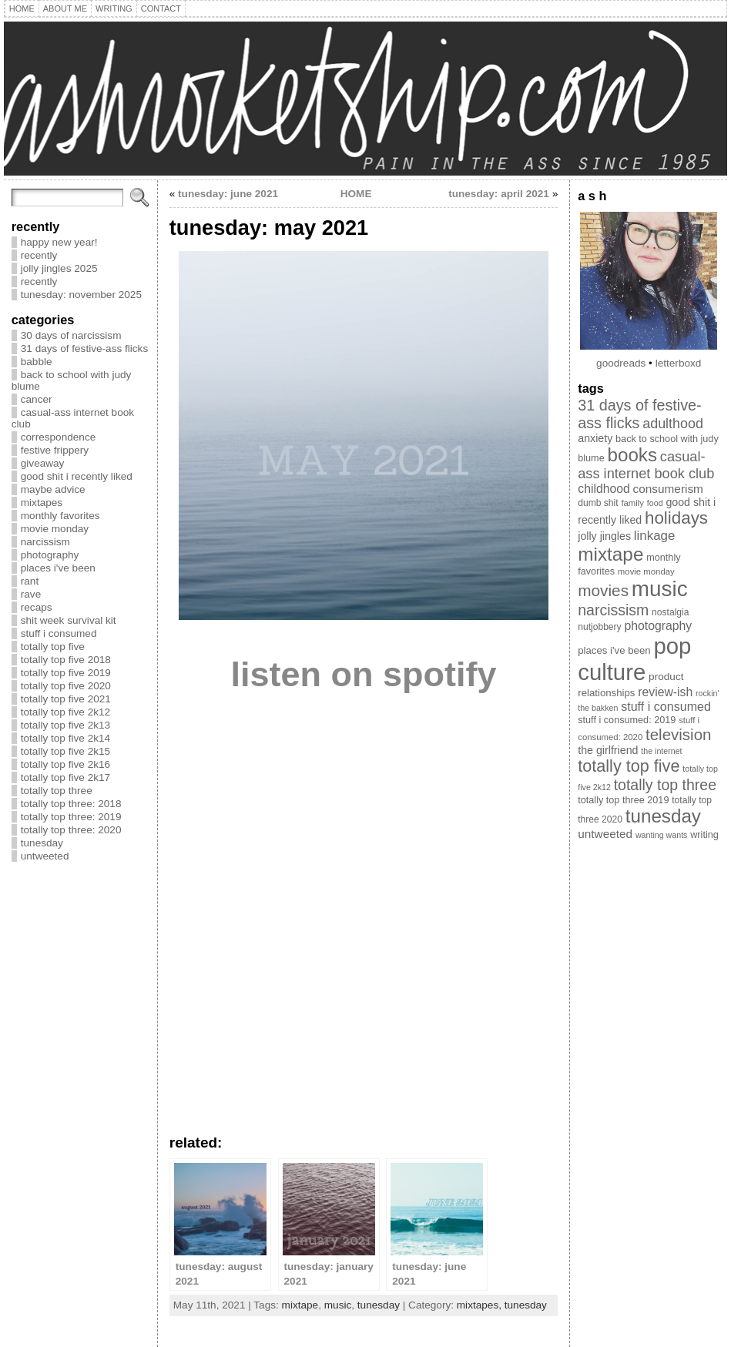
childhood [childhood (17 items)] (604, 488)
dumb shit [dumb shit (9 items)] (598, 503)
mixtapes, (481, 1305)
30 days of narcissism (71, 335)
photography (50, 555)
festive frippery (55, 450)
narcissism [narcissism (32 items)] (613, 609)
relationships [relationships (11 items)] (606, 693)
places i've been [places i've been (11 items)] (614, 650)
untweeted (45, 856)
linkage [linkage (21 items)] (655, 535)
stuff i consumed (59, 633)
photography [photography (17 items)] (658, 625)
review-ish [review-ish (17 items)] (665, 692)
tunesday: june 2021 (228, 193)
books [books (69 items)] (633, 454)
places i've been (58, 568)
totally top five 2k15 (65, 751)
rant (30, 581)
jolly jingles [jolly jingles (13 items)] (604, 536)
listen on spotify (363, 674)
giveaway (43, 463)
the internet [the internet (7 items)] (661, 751)
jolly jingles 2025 (59, 268)
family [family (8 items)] (632, 503)
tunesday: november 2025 (81, 294)
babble (36, 361)
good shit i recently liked (76, 476)
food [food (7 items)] (655, 503)
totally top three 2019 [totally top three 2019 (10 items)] (623, 800)
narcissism (45, 542)
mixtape (300, 1305)
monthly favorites (60, 515)
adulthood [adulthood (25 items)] (672, 423)
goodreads (620, 363)
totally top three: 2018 (71, 803)
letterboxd (679, 363)
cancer (36, 399)
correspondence (58, 437)
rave (31, 594)
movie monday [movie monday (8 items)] (646, 571)
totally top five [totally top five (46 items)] (628, 766)
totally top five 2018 (66, 659)
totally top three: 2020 (71, 830)
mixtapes (41, 502)
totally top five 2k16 (65, 764)
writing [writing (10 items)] (704, 834)
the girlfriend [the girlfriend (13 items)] (608, 750)
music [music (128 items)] (660, 589)
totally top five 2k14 (65, 738)
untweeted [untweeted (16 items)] (605, 833)
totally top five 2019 (66, 673)
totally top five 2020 (66, 686)
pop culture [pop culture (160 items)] (634, 659)
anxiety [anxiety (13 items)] (595, 438)
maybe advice (53, 489)
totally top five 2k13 (65, 725)
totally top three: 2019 (71, 817)
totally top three (56, 790)
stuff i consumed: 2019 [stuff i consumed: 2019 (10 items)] (627, 720)
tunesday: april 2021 (498, 193)
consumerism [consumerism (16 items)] (668, 488)
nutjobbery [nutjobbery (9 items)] (599, 627)
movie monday (55, 528)
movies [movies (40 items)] (603, 590)
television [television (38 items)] (678, 734)
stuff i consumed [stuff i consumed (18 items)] (666, 706)
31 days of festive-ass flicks (84, 348)
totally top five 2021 (66, 699)
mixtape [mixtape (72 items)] (610, 554)
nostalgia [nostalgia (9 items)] (670, 612)
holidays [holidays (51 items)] (676, 518)
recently (39, 255)
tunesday (42, 843)
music (338, 1305)
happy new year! (59, 242)
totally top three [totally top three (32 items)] (665, 784)
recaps (36, 607)
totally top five (53, 646)
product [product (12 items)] (666, 676)
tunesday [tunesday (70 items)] (663, 816)
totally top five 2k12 (65, 712)
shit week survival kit (68, 620)
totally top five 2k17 (65, 777)
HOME (356, 193)
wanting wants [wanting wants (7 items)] (661, 834)
